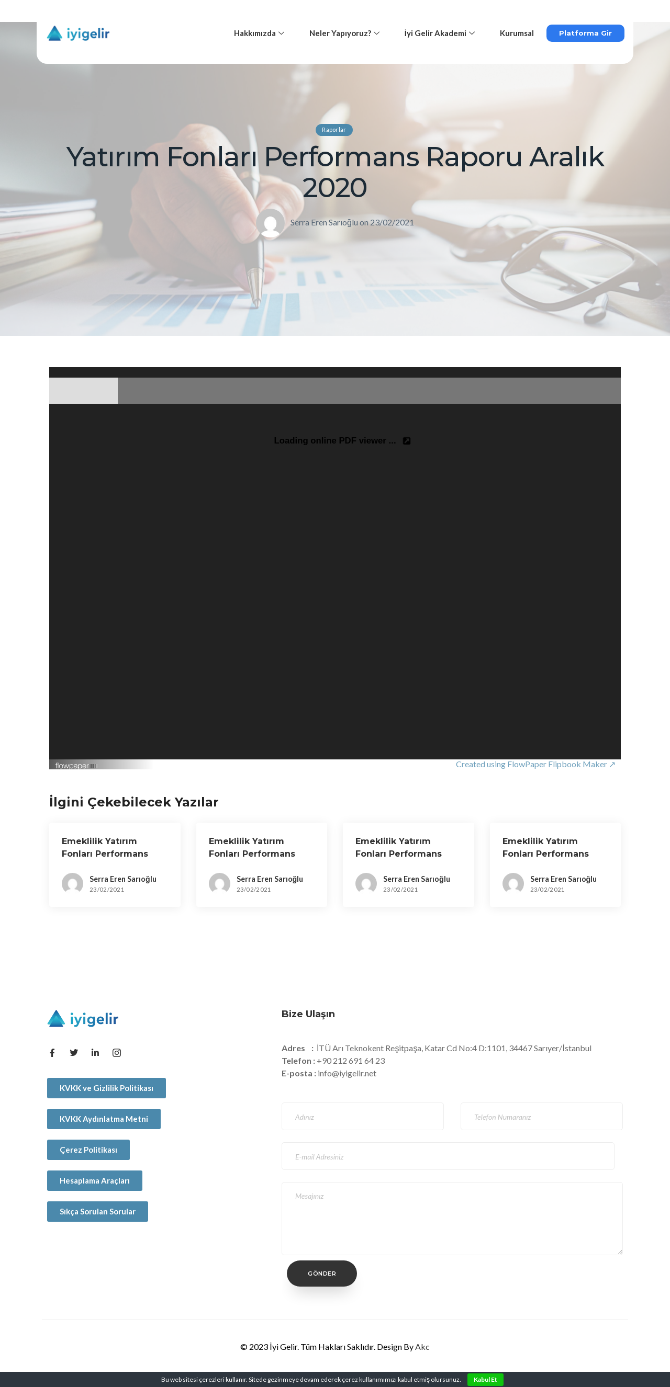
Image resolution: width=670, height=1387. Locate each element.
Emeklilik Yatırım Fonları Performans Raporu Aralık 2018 (398, 853)
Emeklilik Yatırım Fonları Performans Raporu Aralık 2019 (545, 853)
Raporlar (334, 129)
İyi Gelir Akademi (440, 33)
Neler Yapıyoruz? (344, 33)
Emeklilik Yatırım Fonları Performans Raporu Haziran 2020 (108, 853)
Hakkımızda (259, 33)
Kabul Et (485, 1379)
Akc (422, 1346)
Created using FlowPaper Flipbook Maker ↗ (536, 764)
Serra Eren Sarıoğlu (324, 222)
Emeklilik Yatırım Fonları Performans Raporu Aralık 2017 (252, 853)
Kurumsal (517, 33)
